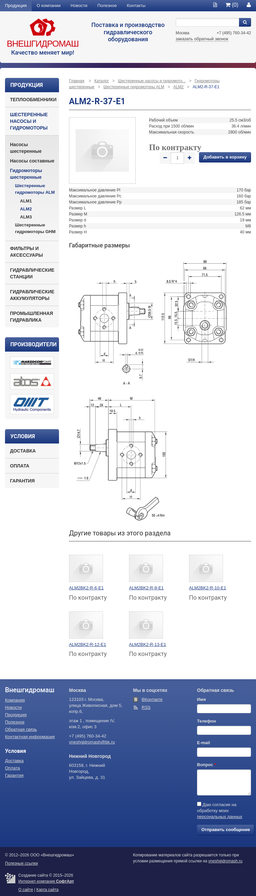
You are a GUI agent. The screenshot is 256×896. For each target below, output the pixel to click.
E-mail (203, 742)
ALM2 (26, 208)
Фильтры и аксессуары (26, 252)
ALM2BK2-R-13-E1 (147, 644)
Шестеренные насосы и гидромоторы (29, 121)
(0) (231, 5)
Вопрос (206, 764)
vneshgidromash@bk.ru (92, 742)
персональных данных (219, 816)
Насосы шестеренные (26, 148)
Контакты (136, 5)
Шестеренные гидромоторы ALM (35, 189)
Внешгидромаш (43, 44)
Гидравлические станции (32, 273)
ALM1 (26, 200)
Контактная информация (30, 736)
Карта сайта (47, 889)
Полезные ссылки (21, 863)
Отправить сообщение (225, 829)
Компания (15, 700)
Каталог (101, 81)
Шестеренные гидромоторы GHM (35, 228)
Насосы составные (32, 160)
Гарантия (22, 480)
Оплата (19, 465)
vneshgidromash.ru (225, 861)
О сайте (25, 889)
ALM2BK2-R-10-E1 (207, 587)
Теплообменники (33, 99)
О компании (49, 5)
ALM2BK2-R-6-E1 (86, 587)
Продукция (16, 5)
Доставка (23, 450)
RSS (146, 707)
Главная (76, 81)
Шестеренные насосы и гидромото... (152, 81)
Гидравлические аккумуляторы (32, 295)
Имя (201, 699)
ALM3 (26, 216)
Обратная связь (21, 729)
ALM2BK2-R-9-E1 (146, 587)
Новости (79, 5)
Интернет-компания (46, 881)
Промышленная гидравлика (31, 317)
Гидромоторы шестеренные (26, 174)
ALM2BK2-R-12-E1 (87, 644)
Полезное (107, 5)
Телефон (206, 721)
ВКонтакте (152, 699)
